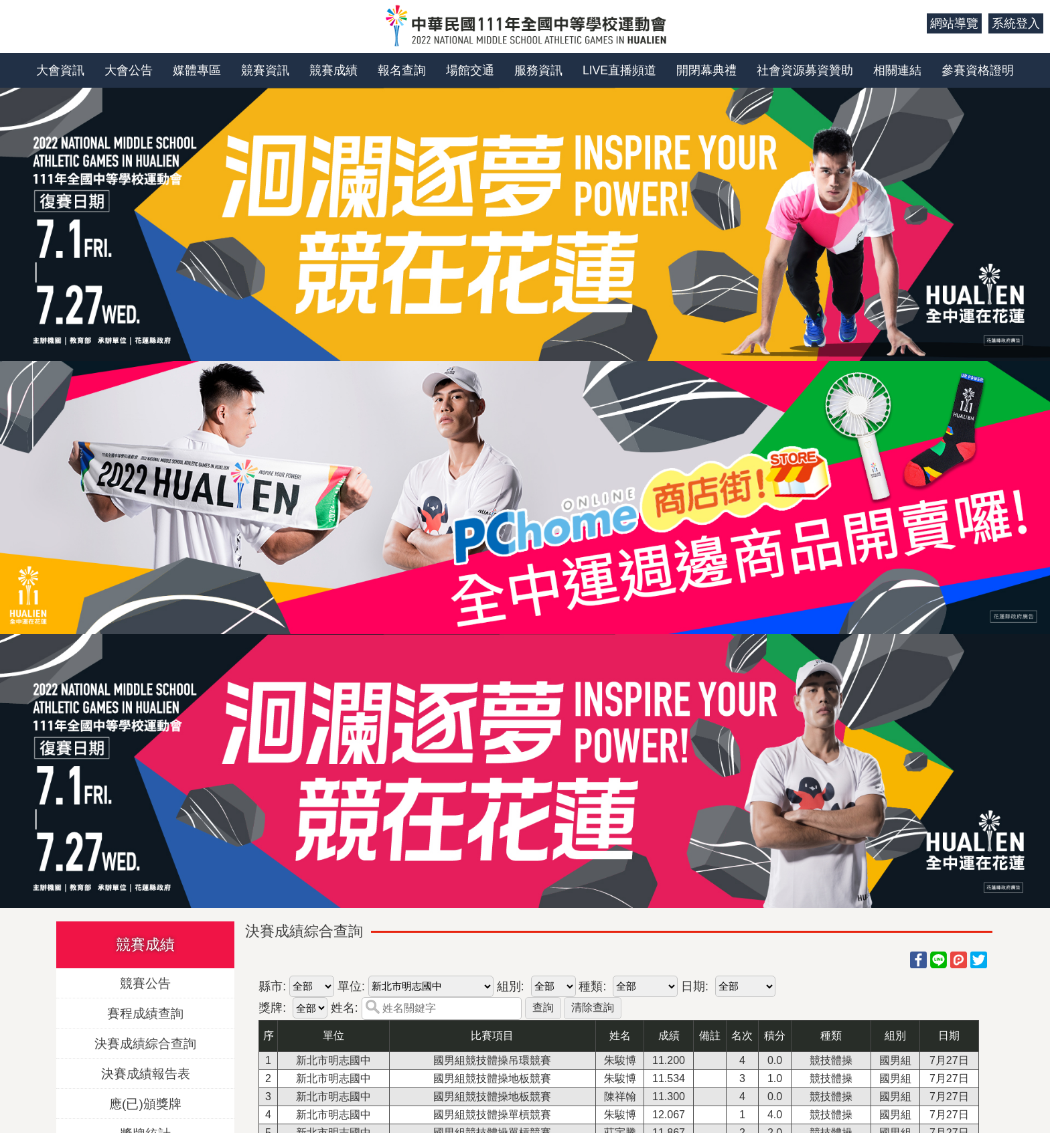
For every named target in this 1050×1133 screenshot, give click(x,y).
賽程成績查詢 (145, 1013)
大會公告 (128, 70)
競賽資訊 (265, 70)
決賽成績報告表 (145, 1073)
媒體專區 (197, 70)
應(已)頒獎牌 (145, 1103)
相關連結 (897, 70)
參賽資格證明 (978, 70)
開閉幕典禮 (706, 70)
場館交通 (470, 70)
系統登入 (1016, 23)
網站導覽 (954, 23)
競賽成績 (333, 70)
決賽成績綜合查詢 (145, 1043)
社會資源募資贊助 (805, 70)
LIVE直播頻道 (619, 70)
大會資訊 (60, 70)
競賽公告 (145, 983)
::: (912, 23)
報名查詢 (402, 70)
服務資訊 (538, 70)
